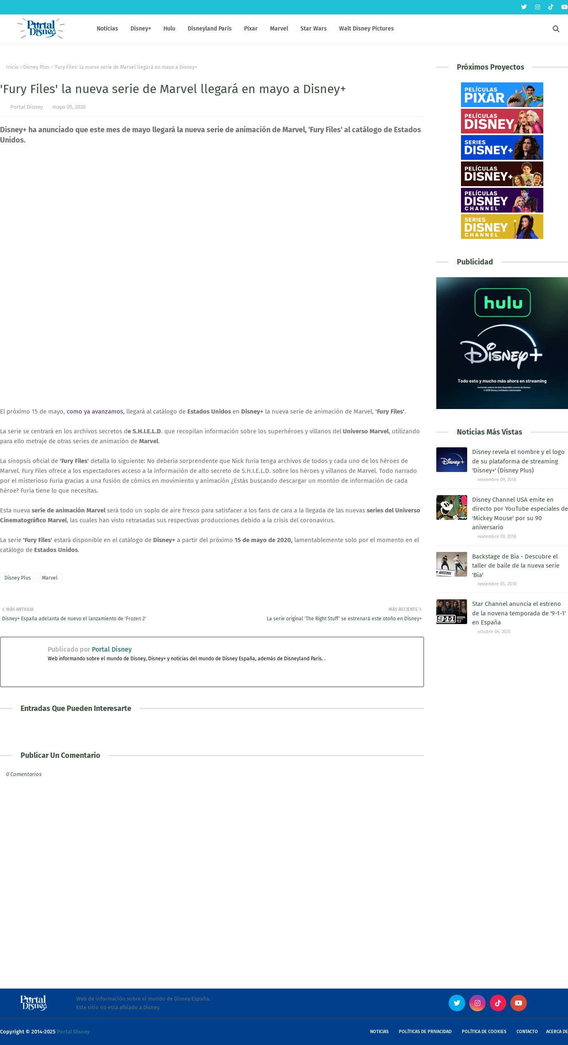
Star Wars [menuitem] (313, 28)
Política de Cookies (484, 1031)
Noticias (379, 1031)
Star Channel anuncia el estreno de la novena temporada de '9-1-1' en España (519, 613)
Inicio (12, 67)
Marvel (50, 578)
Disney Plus (36, 67)
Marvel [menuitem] (279, 28)
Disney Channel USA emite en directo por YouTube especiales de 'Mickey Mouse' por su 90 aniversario (520, 513)
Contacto (527, 1031)
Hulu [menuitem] (169, 28)
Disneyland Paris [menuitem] (210, 28)
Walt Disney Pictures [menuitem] (366, 28)
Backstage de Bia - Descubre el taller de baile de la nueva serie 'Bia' (515, 566)
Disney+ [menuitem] (140, 28)
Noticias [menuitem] (107, 28)
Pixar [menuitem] (251, 28)
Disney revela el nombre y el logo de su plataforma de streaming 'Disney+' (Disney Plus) (518, 461)
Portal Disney (26, 107)
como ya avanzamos (95, 411)
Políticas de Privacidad (425, 1031)
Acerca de (557, 1031)
